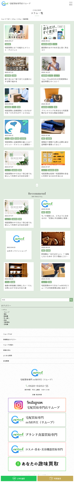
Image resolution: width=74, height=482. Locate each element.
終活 (5, 320)
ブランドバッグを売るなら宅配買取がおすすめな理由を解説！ (54, 111)
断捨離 (17, 138)
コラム (55, 44)
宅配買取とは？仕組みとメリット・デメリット (17, 48)
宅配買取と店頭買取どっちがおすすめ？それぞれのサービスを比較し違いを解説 (18, 113)
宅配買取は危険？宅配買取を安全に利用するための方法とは (54, 174)
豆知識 (14, 75)
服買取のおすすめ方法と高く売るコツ (54, 48)
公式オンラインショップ (17, 251)
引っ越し (7, 318)
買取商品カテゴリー (9, 339)
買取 (50, 44)
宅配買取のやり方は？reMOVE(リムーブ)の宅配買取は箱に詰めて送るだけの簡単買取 (55, 288)
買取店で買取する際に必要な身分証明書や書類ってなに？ (54, 143)
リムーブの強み (8, 345)
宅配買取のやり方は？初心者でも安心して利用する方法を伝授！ (18, 174)
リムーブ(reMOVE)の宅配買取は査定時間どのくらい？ (54, 80)
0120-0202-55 (38, 385)
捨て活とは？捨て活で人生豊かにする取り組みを (18, 80)
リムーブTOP (7, 334)
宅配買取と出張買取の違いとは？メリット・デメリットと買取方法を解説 (18, 144)
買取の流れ (6, 350)
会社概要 (6, 361)
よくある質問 (7, 355)
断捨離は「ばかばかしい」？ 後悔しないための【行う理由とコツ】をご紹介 (55, 256)
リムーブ (56, 75)
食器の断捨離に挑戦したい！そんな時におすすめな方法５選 (18, 286)
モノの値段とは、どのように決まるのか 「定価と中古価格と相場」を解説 (55, 218)
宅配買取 (7, 44)
